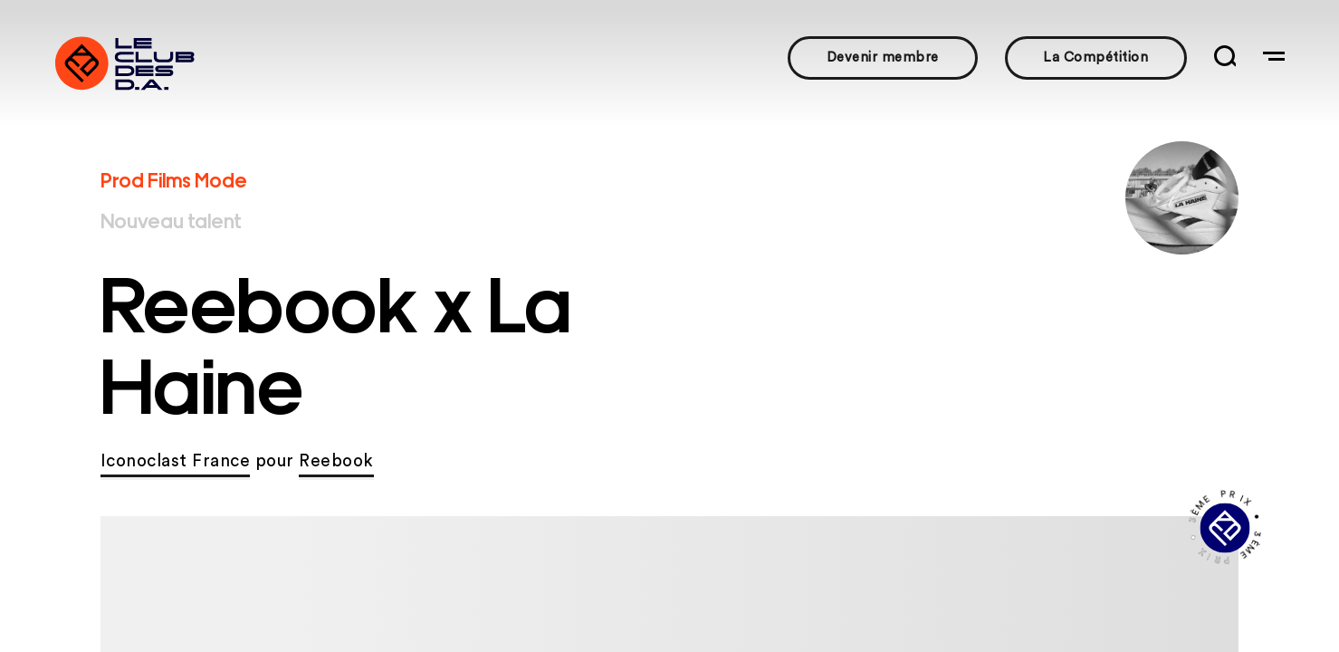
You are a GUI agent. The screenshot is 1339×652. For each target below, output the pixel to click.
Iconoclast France (175, 461)
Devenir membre (883, 57)
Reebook (336, 461)
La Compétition (1095, 57)
